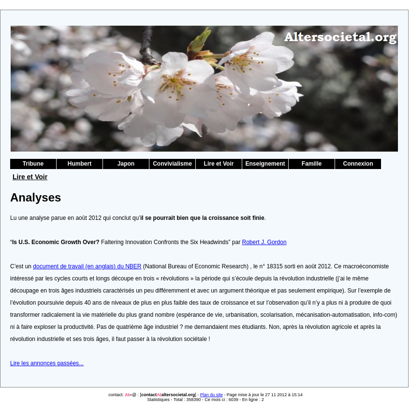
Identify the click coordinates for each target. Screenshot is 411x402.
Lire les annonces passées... (47, 363)
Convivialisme (172, 163)
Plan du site (211, 394)
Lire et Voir (219, 163)
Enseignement (265, 163)
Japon (125, 163)
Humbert (79, 163)
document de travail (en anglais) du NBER (87, 266)
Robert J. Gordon (264, 242)
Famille (312, 163)
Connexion (358, 163)
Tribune (33, 163)
